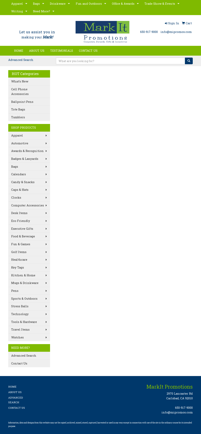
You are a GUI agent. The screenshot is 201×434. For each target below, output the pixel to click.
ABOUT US (36, 50)
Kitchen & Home (23, 275)
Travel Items (20, 329)
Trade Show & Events (159, 3)
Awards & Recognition (27, 151)
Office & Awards (123, 3)
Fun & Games (20, 244)
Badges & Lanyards (24, 159)
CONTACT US (88, 50)
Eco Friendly (20, 221)
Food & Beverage (23, 236)
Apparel (17, 3)
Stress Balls (19, 306)
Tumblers (18, 117)
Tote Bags (18, 109)
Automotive (19, 143)
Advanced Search (20, 60)
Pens (14, 291)
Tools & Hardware (24, 322)
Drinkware (58, 3)
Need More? (41, 11)
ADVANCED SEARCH (15, 400)
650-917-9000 (149, 32)
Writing (17, 11)
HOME (18, 50)
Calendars (18, 174)
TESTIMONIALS (61, 50)
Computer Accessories (27, 205)
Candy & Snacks (23, 182)
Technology (20, 314)
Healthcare (19, 259)
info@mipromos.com (176, 32)
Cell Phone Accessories (20, 91)
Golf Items (18, 252)
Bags (36, 3)
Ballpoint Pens (22, 102)
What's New (19, 81)
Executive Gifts (22, 229)
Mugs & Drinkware (24, 283)
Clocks (16, 197)
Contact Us (19, 363)
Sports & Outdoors (24, 298)
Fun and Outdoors (89, 3)
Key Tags (17, 267)
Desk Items (19, 213)
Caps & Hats (19, 190)
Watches (17, 337)
